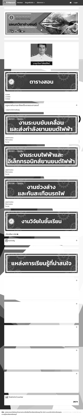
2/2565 (7, 97)
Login (76, 3)
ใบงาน (7, 142)
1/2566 (7, 99)
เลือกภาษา (41, 3)
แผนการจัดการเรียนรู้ (12, 110)
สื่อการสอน (9, 140)
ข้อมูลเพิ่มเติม (30, 3)
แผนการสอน (9, 138)
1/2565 (7, 95)
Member (20, 3)
